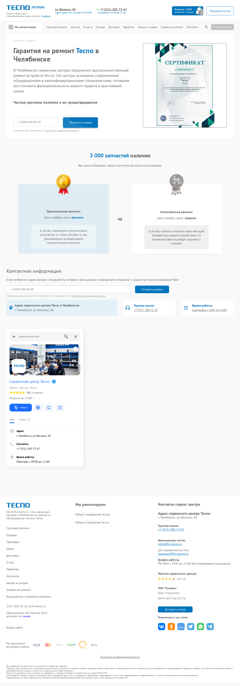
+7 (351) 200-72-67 (113, 9)
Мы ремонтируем (25, 27)
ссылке (26, 616)
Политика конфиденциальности (120, 661)
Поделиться (161, 626)
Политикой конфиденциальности (62, 130)
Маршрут (21, 407)
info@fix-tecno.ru (170, 544)
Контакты (192, 27)
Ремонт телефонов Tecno (92, 514)
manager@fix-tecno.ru (173, 554)
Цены (75, 27)
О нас (87, 27)
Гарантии (128, 27)
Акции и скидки (147, 27)
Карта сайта (14, 627)
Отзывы (100, 27)
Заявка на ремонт (172, 27)
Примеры (13, 542)
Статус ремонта (222, 27)
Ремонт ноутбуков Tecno (92, 522)
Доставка (114, 27)
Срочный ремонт (56, 27)
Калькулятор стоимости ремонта (28, 596)
